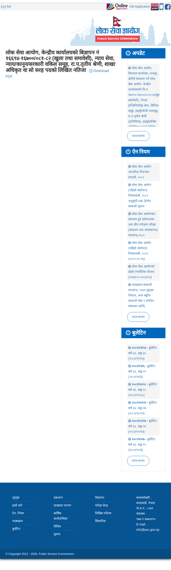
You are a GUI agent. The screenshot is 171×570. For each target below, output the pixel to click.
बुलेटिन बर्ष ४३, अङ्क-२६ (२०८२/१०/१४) (142, 426)
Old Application (139, 6)
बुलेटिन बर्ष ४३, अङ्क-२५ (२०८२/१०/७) (141, 444)
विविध (57, 526)
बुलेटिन (16, 529)
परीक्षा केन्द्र (101, 505)
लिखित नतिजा (103, 513)
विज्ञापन (99, 497)
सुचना (57, 534)
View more (138, 136)
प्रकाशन (58, 497)
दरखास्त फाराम (62, 505)
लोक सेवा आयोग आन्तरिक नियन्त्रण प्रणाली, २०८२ (139, 172)
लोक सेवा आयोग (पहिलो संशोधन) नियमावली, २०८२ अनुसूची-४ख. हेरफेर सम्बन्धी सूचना (139, 195)
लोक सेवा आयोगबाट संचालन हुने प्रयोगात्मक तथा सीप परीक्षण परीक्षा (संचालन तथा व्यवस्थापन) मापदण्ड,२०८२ (143, 224)
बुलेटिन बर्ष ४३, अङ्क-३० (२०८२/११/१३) (142, 353)
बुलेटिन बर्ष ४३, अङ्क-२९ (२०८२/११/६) (141, 371)
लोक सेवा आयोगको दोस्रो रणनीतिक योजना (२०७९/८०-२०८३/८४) (141, 272)
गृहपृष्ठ (15, 497)
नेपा (9, 6)
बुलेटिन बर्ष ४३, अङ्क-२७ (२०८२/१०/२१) (142, 408)
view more (138, 317)
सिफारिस (100, 521)
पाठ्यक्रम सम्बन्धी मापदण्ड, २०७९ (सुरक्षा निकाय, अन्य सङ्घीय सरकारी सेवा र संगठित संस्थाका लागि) (141, 295)
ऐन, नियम (18, 513)
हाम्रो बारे (17, 505)
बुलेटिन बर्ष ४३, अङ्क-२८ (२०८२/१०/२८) (142, 390)
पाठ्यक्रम (17, 521)
